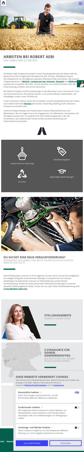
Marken (28, 103)
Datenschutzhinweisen (35, 385)
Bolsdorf (60, 81)
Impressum (58, 385)
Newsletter (12, 441)
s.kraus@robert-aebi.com (15, 289)
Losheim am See (38, 81)
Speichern (65, 443)
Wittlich (26, 81)
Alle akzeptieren (32, 443)
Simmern (51, 81)
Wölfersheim (74, 81)
